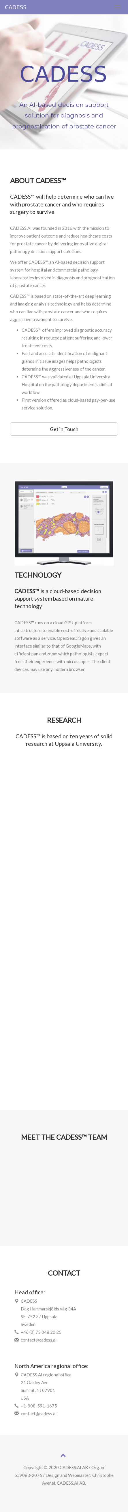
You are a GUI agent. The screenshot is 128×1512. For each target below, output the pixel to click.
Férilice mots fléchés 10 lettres (64, 1490)
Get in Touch (64, 429)
